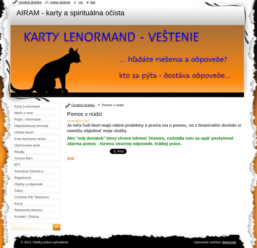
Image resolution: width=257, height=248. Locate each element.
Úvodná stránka (83, 105)
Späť (71, 158)
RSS (80, 2)
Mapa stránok (60, 2)
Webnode (229, 242)
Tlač (93, 2)
